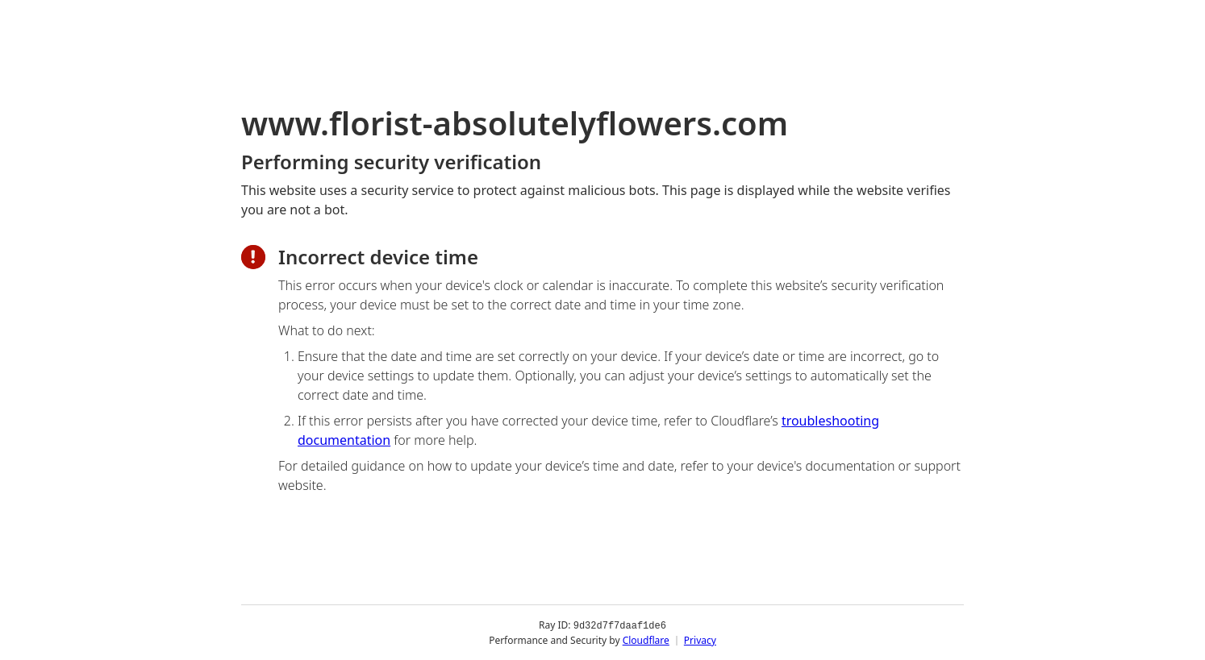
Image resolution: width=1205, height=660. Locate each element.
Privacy (700, 639)
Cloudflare (646, 639)
